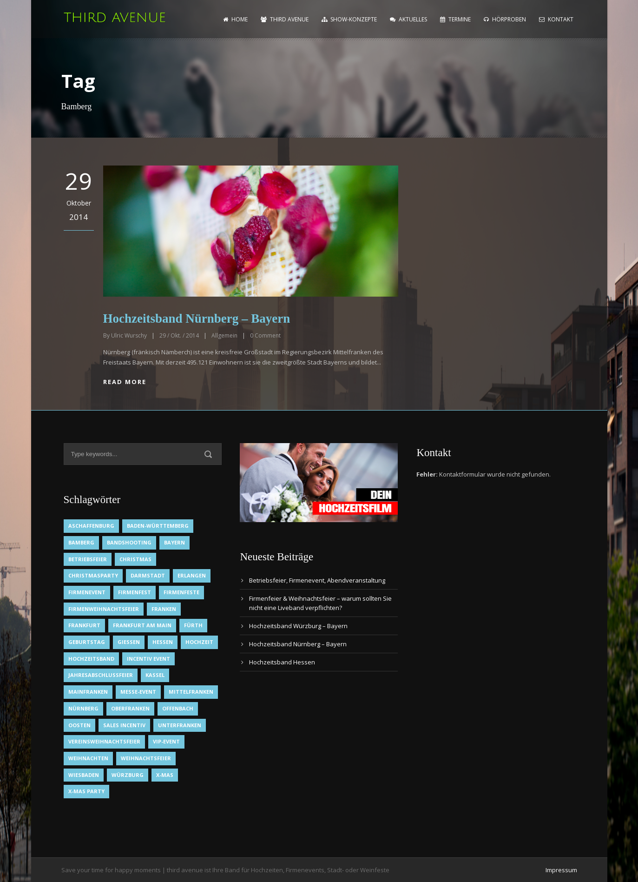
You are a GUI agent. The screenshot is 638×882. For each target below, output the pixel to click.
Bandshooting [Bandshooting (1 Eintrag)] (129, 542)
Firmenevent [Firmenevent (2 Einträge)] (86, 592)
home (235, 19)
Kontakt (556, 19)
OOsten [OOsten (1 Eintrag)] (79, 725)
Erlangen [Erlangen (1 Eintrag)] (192, 575)
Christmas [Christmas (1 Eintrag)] (135, 559)
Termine (455, 19)
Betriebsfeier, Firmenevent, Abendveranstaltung (317, 580)
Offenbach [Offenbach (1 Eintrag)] (177, 708)
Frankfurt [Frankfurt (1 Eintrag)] (84, 625)
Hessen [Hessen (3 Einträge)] (162, 641)
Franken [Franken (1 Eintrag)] (163, 608)
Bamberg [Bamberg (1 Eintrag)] (81, 542)
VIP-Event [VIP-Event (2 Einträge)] (166, 741)
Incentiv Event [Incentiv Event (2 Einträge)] (148, 658)
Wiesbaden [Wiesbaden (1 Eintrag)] (83, 774)
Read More (124, 382)
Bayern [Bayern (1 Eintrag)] (174, 542)
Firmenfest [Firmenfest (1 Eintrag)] (134, 592)
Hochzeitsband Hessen (282, 662)
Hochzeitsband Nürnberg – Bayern (196, 318)
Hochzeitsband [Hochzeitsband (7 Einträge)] (91, 658)
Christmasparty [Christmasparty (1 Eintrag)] (93, 575)
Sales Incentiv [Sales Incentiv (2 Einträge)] (124, 725)
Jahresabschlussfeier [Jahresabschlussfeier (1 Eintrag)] (100, 674)
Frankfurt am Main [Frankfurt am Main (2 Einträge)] (142, 625)
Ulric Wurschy (129, 335)
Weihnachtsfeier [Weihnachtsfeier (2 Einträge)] (146, 758)
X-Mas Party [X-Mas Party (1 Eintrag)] (86, 791)
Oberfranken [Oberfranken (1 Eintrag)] (130, 708)
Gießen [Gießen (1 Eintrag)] (129, 641)
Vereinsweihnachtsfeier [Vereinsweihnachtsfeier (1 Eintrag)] (104, 741)
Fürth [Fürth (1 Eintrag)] (193, 625)
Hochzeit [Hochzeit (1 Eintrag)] (199, 641)
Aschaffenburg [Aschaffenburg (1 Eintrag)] (91, 525)
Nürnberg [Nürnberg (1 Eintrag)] (83, 708)
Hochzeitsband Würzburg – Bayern (298, 626)
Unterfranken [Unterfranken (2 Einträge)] (179, 725)
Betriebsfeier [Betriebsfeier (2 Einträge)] (87, 559)
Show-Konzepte (349, 19)
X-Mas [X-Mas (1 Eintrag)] (164, 774)
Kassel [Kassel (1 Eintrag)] (154, 674)
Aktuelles (408, 19)
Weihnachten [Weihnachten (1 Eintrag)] (88, 758)
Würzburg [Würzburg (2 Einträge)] (128, 774)
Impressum (561, 870)
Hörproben (505, 19)
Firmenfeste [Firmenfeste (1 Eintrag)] (181, 592)
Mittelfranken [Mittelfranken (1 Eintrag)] (191, 691)
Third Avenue (285, 19)
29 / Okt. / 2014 (179, 335)
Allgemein (224, 335)
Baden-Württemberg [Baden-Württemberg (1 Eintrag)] (158, 525)
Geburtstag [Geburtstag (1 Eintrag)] (86, 641)
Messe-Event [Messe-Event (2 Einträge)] (138, 691)
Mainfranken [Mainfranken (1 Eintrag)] (88, 691)
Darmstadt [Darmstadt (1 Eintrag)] (148, 575)
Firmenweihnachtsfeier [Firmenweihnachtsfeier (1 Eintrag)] (103, 608)
